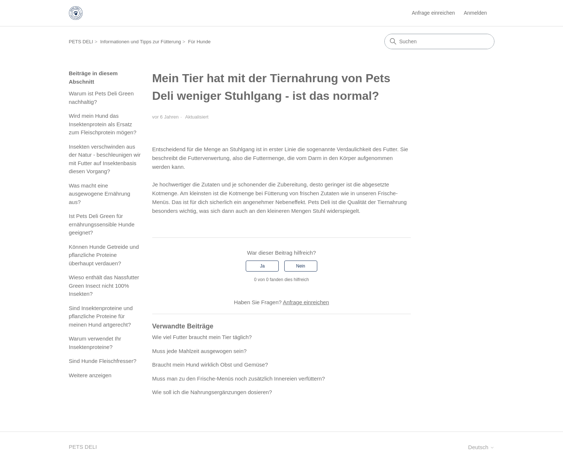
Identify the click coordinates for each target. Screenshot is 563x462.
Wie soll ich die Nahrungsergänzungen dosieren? (212, 392)
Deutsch (481, 447)
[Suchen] (439, 41)
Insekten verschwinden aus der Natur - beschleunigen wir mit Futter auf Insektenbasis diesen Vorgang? (105, 159)
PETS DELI (81, 41)
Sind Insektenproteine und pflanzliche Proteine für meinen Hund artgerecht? (101, 316)
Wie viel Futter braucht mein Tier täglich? (202, 337)
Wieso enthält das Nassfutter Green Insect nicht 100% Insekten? (104, 285)
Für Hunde (199, 41)
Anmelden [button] (475, 13)
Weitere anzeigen (90, 375)
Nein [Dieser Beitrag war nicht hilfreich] (300, 266)
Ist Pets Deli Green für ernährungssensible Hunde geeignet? (102, 224)
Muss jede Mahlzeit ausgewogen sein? (199, 351)
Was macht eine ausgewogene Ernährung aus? (100, 193)
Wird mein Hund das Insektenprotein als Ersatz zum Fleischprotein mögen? (102, 124)
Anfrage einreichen (433, 13)
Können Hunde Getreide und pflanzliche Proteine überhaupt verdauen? (104, 255)
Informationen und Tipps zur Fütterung (140, 41)
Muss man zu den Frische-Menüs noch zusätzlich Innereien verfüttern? (238, 378)
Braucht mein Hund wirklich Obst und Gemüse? (210, 364)
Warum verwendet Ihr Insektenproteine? (95, 342)
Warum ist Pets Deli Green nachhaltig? (101, 97)
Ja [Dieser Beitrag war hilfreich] (262, 266)
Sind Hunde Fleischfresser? (102, 361)
